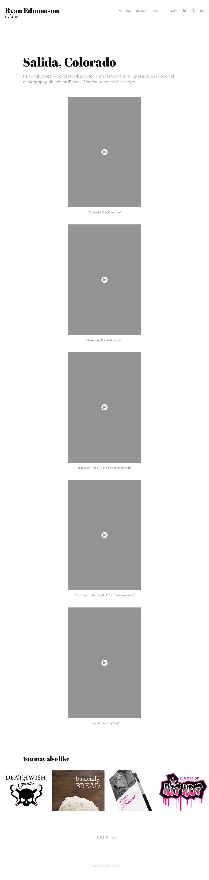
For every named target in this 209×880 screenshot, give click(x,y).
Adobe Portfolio (111, 866)
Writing (125, 11)
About (157, 11)
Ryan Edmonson (32, 10)
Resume (173, 11)
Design (141, 11)
